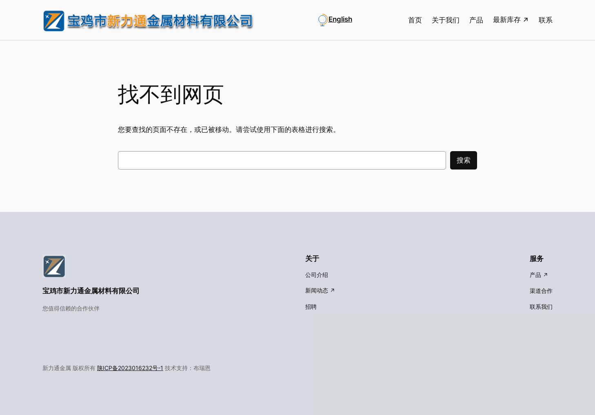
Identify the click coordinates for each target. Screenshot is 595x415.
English (340, 19)
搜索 (464, 160)
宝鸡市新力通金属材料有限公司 (91, 291)
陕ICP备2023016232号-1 (130, 367)
